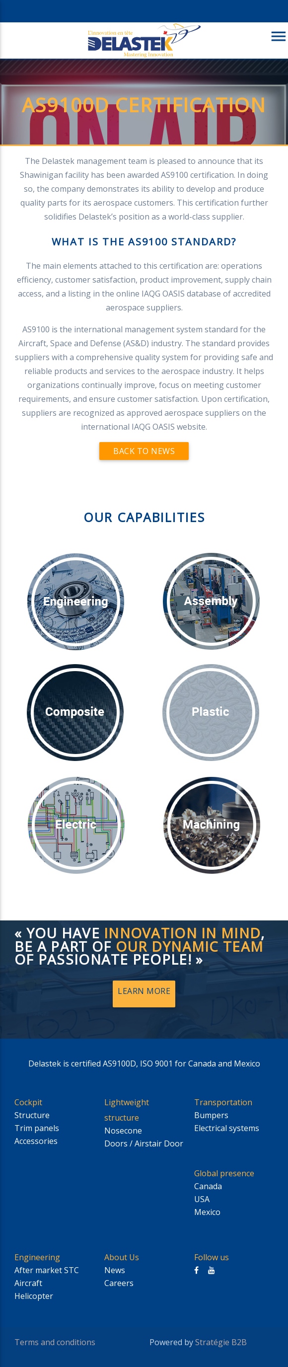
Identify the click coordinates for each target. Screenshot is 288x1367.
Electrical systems (226, 1128)
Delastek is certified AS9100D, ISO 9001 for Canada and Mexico (144, 1063)
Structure (32, 1115)
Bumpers (211, 1115)
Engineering (37, 1257)
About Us (121, 1257)
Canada (208, 1186)
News (114, 1270)
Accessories (36, 1141)
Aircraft (28, 1283)
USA (202, 1199)
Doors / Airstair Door (143, 1143)
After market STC (46, 1270)
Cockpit (28, 1102)
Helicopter (33, 1296)
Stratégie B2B (221, 1342)
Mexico (207, 1212)
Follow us (211, 1257)
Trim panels (36, 1128)
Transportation (223, 1102)
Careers (119, 1283)
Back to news (144, 451)
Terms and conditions (54, 1342)
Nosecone (123, 1130)
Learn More (144, 991)
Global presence (224, 1173)
